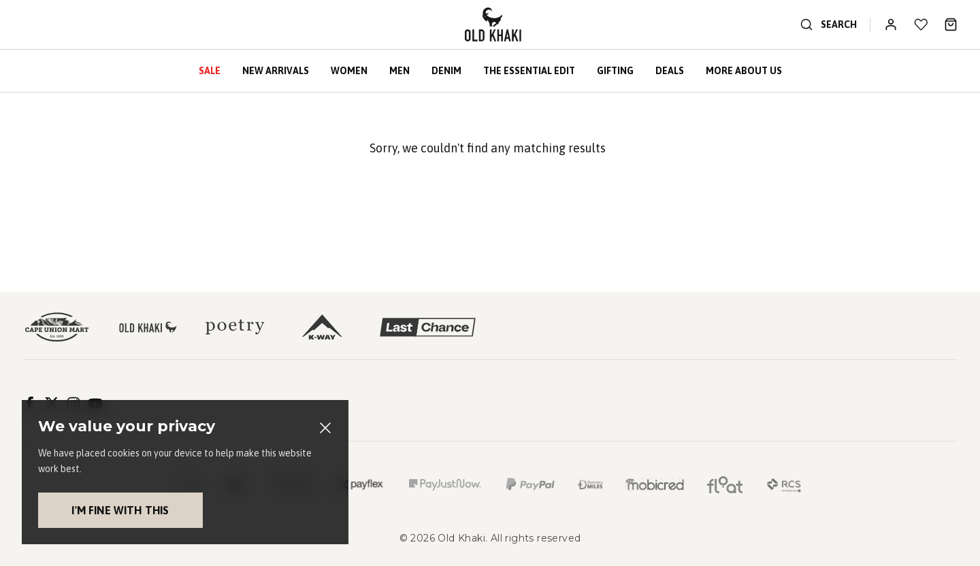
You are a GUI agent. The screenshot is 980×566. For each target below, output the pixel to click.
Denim (446, 70)
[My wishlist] (921, 24)
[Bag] (951, 24)
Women (349, 70)
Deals (669, 70)
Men (399, 70)
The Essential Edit (529, 70)
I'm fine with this (99, 510)
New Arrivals (275, 70)
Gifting (615, 70)
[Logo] (493, 24)
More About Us (744, 70)
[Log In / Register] (891, 24)
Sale (209, 70)
